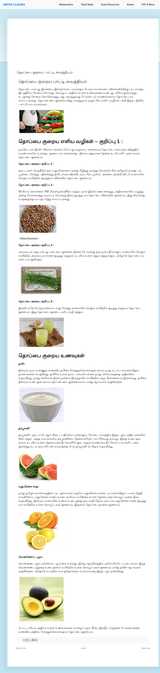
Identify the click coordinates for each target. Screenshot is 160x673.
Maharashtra (66, 4)
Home (83, 648)
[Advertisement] (83, 41)
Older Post (145, 648)
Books (130, 4)
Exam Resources (110, 4)
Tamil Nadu (87, 4)
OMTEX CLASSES (14, 4)
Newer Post (21, 648)
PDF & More (148, 4)
